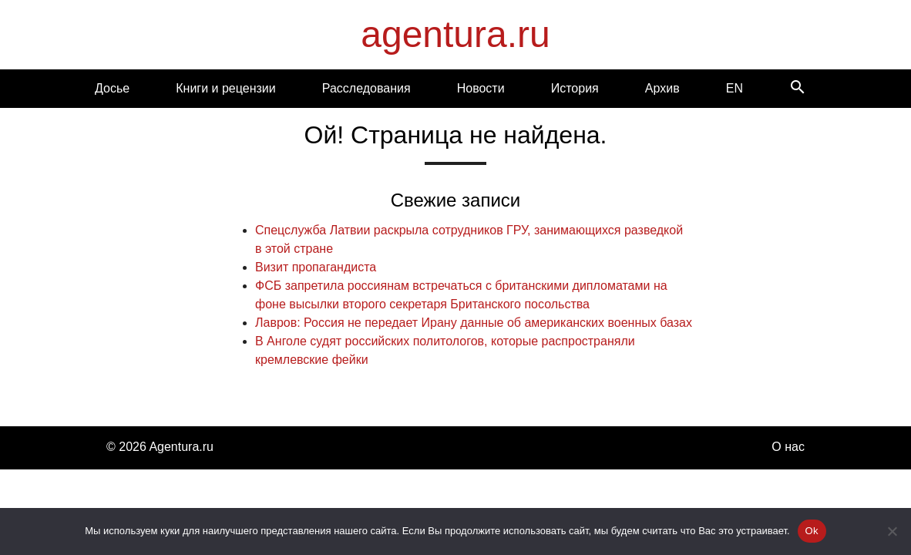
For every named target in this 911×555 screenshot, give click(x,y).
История (575, 88)
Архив (662, 88)
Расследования (366, 88)
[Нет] (891, 531)
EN (734, 88)
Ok (812, 530)
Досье (112, 88)
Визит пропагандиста (315, 267)
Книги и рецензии (225, 88)
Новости (481, 88)
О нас (788, 446)
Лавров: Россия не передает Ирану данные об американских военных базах (473, 322)
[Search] (797, 88)
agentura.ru (455, 34)
